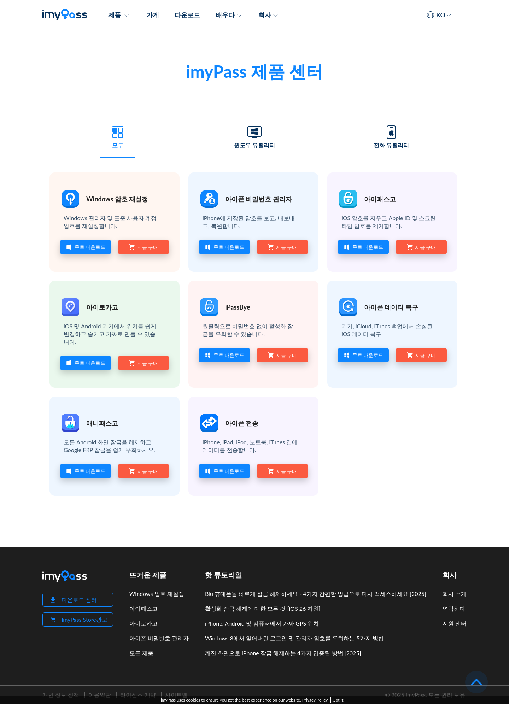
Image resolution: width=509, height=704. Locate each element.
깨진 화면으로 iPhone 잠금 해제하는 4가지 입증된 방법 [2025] (283, 653)
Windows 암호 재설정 (117, 199)
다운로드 (187, 15)
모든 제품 (141, 653)
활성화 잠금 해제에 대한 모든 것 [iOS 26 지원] (262, 608)
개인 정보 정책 (60, 694)
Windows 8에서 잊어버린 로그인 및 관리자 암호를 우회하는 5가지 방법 (294, 638)
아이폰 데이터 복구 (391, 307)
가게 (152, 15)
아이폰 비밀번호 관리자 (258, 199)
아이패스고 (380, 199)
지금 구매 (143, 247)
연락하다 (454, 608)
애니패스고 (102, 423)
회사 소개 (455, 593)
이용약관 (99, 694)
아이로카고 (102, 307)
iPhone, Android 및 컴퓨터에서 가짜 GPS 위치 (262, 623)
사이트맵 (176, 694)
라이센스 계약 (138, 694)
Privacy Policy (315, 700)
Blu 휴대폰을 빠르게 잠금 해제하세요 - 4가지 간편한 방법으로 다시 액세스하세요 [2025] (315, 593)
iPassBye (237, 307)
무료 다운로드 (86, 247)
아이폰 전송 (241, 423)
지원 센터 (455, 623)
